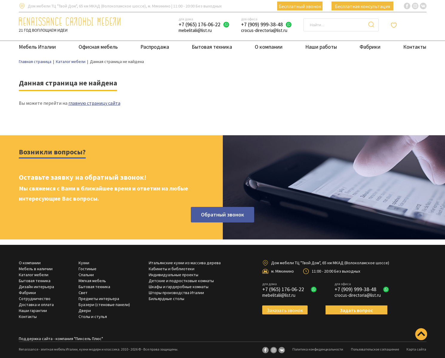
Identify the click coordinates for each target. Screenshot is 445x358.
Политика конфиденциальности (317, 349)
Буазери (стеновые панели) (104, 304)
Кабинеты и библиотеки (171, 268)
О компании (269, 46)
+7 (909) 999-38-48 (262, 24)
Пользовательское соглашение (375, 349)
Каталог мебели (33, 274)
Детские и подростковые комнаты (181, 280)
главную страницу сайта (94, 103)
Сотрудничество (34, 298)
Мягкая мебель (92, 280)
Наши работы (321, 46)
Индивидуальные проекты (173, 274)
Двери (85, 310)
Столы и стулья (93, 316)
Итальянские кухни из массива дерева (185, 262)
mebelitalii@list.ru (195, 30)
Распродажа (154, 46)
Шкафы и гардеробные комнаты (178, 286)
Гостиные (87, 268)
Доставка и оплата (36, 304)
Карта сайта (416, 349)
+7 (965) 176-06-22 (199, 24)
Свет (83, 292)
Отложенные (412, 25)
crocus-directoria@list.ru (264, 30)
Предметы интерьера (99, 298)
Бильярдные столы (166, 298)
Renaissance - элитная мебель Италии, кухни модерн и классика (69, 349)
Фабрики (370, 46)
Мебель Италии (37, 46)
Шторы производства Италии (176, 292)
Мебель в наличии (36, 268)
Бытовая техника (212, 46)
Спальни (86, 274)
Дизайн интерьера (36, 286)
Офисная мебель (98, 46)
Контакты (414, 46)
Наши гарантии (33, 310)
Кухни (84, 262)
